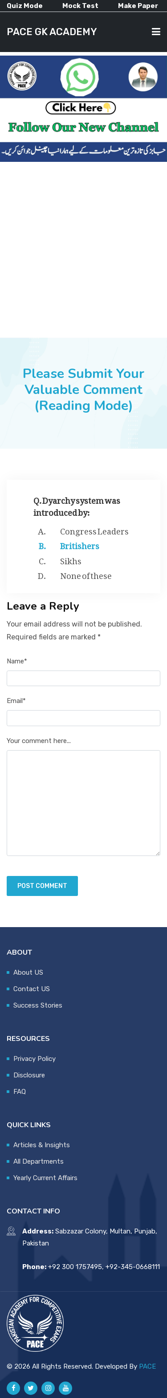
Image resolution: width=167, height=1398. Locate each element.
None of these (86, 574)
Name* (17, 661)
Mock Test (80, 6)
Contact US (31, 989)
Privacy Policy (34, 1059)
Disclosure (29, 1075)
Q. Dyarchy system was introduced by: (76, 505)
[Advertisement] (83, 249)
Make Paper (138, 6)
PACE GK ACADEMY (52, 31)
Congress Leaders (94, 529)
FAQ (19, 1092)
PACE (147, 1366)
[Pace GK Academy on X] (30, 1388)
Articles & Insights (41, 1145)
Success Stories (37, 1005)
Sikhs (70, 559)
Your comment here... (39, 741)
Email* (16, 701)
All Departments (38, 1161)
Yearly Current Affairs (45, 1178)
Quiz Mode (25, 6)
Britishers (79, 544)
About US (28, 972)
